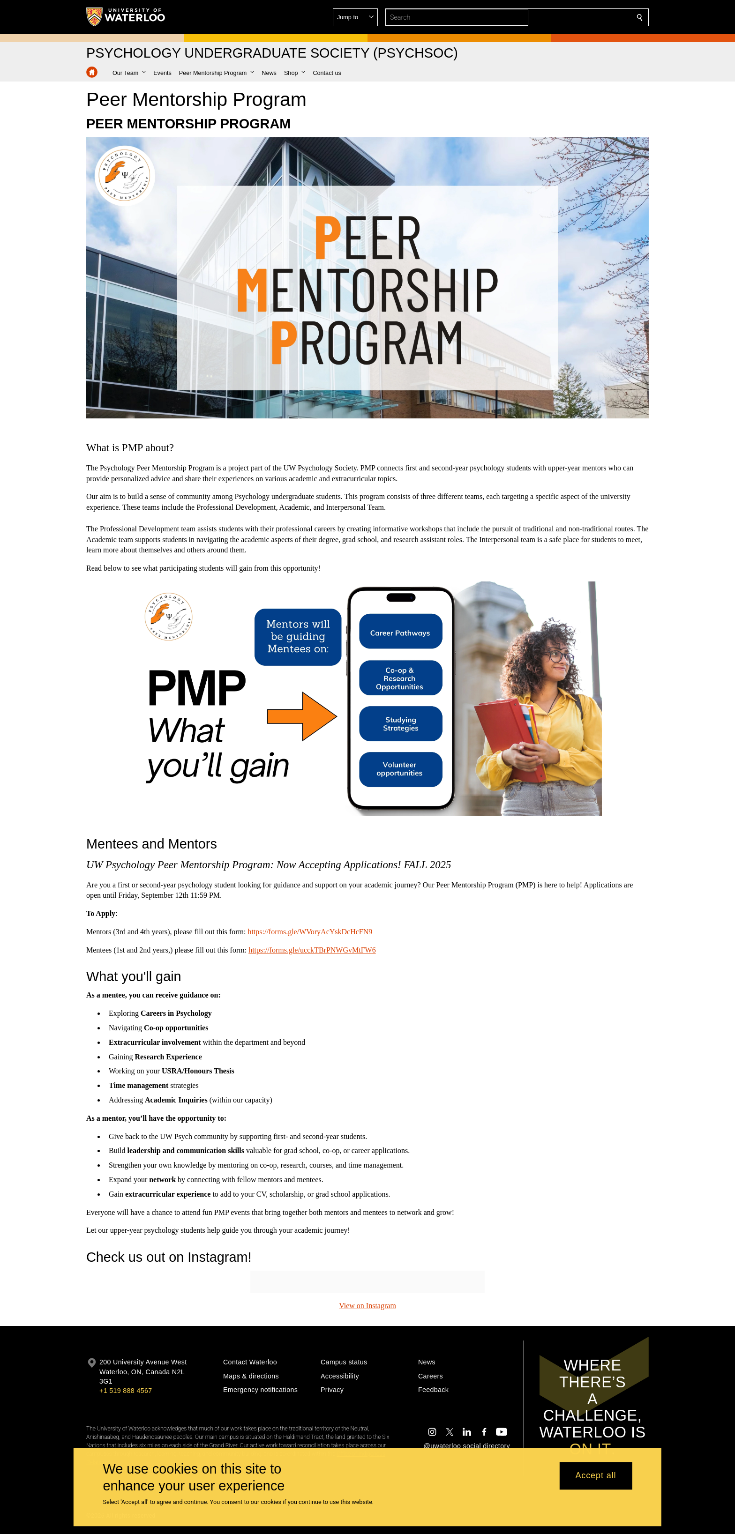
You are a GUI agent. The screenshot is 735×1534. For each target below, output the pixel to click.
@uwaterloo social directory (467, 1446)
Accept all (595, 1476)
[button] (572, 17)
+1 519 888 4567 (125, 1390)
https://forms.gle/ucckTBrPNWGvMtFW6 (312, 949)
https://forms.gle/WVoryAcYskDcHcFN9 (310, 932)
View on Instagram (367, 1306)
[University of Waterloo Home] (126, 16)
